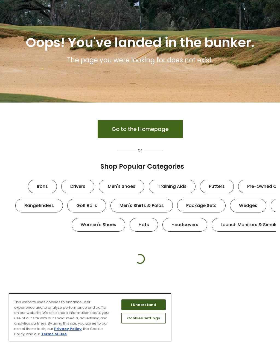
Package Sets (201, 205)
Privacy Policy (67, 328)
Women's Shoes (98, 224)
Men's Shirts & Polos (141, 205)
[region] (90, 317)
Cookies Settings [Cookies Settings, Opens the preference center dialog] (143, 318)
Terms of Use (54, 334)
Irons (42, 186)
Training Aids (172, 186)
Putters (217, 186)
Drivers (77, 186)
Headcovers (184, 224)
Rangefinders (39, 205)
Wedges (248, 205)
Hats (144, 224)
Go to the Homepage (140, 129)
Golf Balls (86, 205)
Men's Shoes (121, 186)
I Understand (143, 304)
